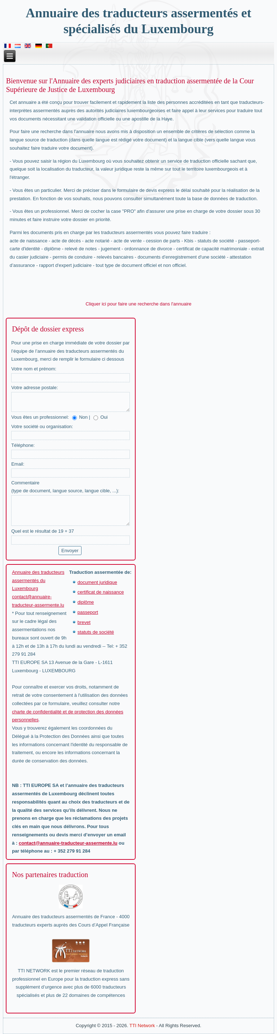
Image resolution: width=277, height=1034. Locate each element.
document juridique (97, 582)
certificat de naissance (101, 592)
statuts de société (96, 632)
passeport (88, 612)
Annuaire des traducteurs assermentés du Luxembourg (38, 580)
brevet (84, 622)
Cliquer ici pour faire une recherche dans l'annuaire (138, 304)
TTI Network (142, 1025)
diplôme (86, 602)
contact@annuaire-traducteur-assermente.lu (68, 843)
